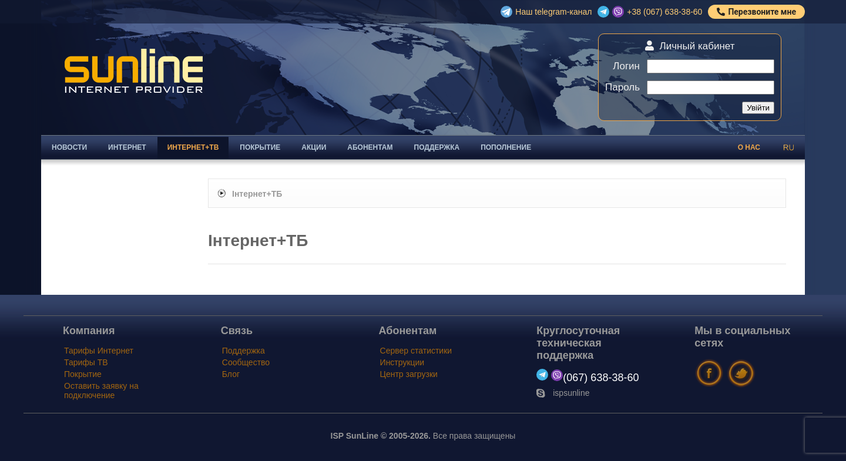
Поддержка (437, 147)
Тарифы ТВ (86, 362)
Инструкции (402, 362)
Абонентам (369, 147)
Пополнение (506, 147)
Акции (313, 147)
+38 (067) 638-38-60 (664, 11)
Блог (231, 374)
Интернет (127, 147)
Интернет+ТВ (193, 147)
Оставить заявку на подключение (101, 390)
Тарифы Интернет (98, 350)
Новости (69, 147)
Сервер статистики (416, 350)
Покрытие (260, 147)
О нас (749, 147)
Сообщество (246, 362)
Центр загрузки (409, 374)
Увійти (758, 107)
